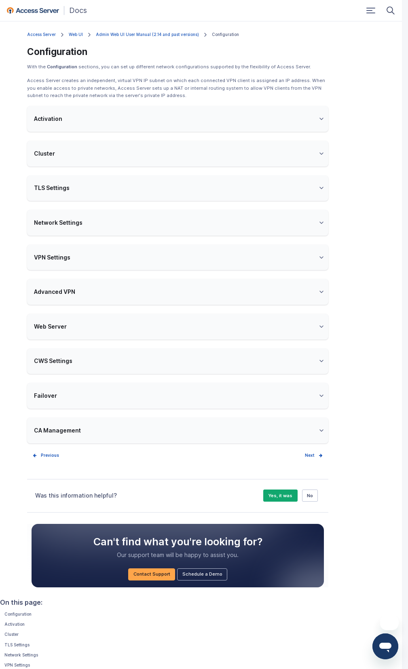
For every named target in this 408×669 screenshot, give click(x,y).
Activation (14, 624)
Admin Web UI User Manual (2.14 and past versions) (147, 34)
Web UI (76, 34)
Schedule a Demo (202, 574)
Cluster (11, 634)
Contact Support (151, 574)
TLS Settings (17, 645)
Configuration (18, 614)
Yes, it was (280, 495)
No (310, 495)
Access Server (41, 34)
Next (310, 455)
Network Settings (21, 655)
